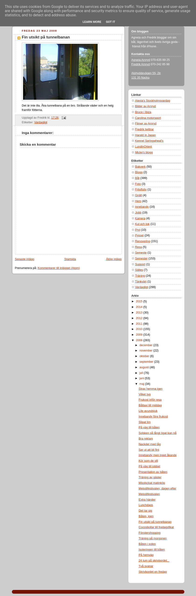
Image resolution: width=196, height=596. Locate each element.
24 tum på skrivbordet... (154, 560)
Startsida (70, 259)
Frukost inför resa (150, 399)
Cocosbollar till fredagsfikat (156, 527)
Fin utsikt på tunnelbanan (46, 37)
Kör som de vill (148, 460)
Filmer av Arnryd (146, 123)
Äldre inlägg (114, 259)
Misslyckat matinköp (152, 483)
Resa (138, 247)
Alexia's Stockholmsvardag (152, 100)
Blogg (139, 172)
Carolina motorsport (148, 118)
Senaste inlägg (24, 259)
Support (140, 264)
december (146, 345)
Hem (138, 201)
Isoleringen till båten (152, 549)
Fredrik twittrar (144, 129)
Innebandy (142, 206)
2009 (139, 334)
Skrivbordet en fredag (153, 571)
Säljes (139, 270)
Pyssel (139, 235)
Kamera (140, 218)
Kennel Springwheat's (149, 140)
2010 (139, 329)
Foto (138, 184)
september (146, 361)
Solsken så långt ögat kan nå (157, 433)
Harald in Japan (145, 135)
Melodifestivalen (149, 494)
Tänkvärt (141, 281)
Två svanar (146, 566)
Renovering (142, 241)
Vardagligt (40, 122)
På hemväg (146, 555)
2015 (139, 301)
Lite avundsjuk (148, 411)
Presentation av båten (153, 472)
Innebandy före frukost (153, 416)
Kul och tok (142, 224)
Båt (137, 178)
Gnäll (138, 195)
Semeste (141, 252)
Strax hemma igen (150, 388)
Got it (110, 22)
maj (142, 384)
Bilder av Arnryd (145, 106)
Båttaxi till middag (150, 405)
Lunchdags (146, 505)
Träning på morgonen (153, 538)
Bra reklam (146, 438)
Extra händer (147, 499)
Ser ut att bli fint (149, 449)
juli (141, 373)
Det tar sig (145, 510)
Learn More (92, 22)
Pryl (137, 229)
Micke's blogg (144, 152)
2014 (139, 307)
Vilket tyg (145, 394)
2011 (139, 323)
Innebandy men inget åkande (158, 455)
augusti (144, 367)
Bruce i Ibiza (143, 112)
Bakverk (140, 166)
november (146, 350)
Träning (140, 275)
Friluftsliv (141, 189)
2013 (139, 312)
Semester (141, 258)
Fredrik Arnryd (140, 64)
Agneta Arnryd (140, 60)
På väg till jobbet (149, 466)
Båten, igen (146, 516)
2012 (139, 318)
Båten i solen (147, 544)
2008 (139, 340)
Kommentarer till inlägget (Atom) (59, 268)
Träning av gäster (150, 477)
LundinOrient (143, 146)
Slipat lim (145, 422)
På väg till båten (149, 427)
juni (142, 378)
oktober (144, 356)
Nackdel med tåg (150, 444)
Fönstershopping (150, 532)
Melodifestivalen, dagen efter (157, 488)
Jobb (138, 212)
